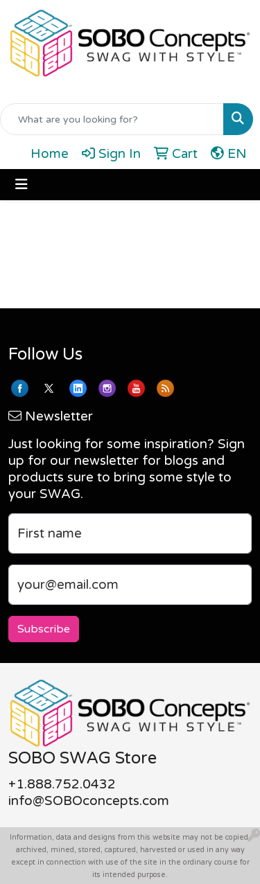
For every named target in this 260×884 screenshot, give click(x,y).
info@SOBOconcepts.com (88, 800)
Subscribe (43, 629)
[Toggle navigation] (21, 185)
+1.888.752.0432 (62, 784)
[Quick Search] (112, 119)
